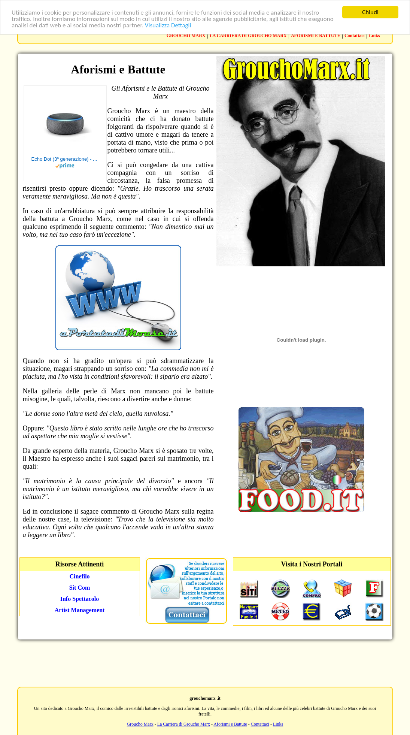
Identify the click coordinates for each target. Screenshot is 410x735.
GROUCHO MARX (186, 35)
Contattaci (354, 35)
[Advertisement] (205, 662)
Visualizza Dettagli (168, 25)
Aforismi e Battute (230, 724)
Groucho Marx (140, 724)
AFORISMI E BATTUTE (315, 35)
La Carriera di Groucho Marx (183, 724)
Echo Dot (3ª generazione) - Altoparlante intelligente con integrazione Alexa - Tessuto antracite (65, 159)
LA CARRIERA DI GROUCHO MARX (248, 35)
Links (374, 35)
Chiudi (370, 12)
